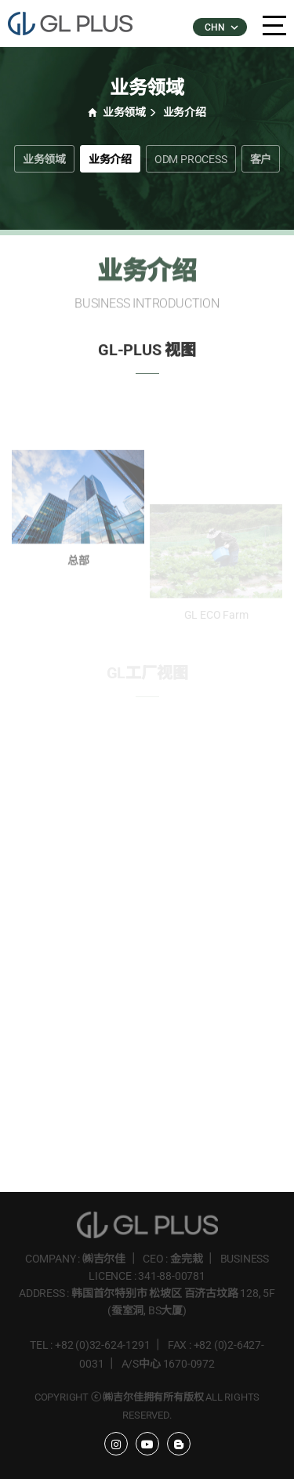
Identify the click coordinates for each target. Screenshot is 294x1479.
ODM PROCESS (190, 159)
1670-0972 (189, 1363)
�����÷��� (78, 23)
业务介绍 (110, 159)
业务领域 (44, 159)
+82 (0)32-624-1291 (102, 1345)
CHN (220, 27)
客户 (261, 159)
